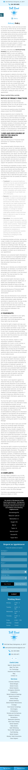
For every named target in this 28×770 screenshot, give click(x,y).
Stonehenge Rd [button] (14, 512)
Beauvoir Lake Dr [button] (14, 515)
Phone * (3, 563)
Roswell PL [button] (14, 534)
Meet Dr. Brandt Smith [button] (14, 665)
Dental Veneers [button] (14, 734)
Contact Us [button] (14, 675)
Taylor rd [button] (14, 528)
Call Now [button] (7, 768)
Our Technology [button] (14, 669)
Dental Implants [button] (14, 688)
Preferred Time (5, 575)
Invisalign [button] (14, 705)
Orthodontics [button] (14, 711)
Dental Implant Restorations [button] (14, 702)
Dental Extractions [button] (14, 696)
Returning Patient (20, 584)
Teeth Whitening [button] (14, 728)
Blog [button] (14, 673)
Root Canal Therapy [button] (14, 721)
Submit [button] (14, 594)
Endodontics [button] (14, 692)
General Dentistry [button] (14, 700)
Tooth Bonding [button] (14, 732)
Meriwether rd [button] (14, 519)
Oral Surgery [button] (14, 709)
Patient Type (4, 581)
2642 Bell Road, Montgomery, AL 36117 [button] (14, 1)
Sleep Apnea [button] (14, 726)
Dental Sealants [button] (14, 723)
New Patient (7, 584)
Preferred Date (5, 569)
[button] (2, 15)
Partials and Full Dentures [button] (14, 713)
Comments (4, 587)
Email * (3, 557)
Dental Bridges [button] (14, 684)
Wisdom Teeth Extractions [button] (14, 736)
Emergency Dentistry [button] (14, 690)
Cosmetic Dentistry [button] (14, 681)
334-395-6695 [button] (14, 4)
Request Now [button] (21, 768)
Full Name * (4, 551)
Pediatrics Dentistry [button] (14, 715)
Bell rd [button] (14, 525)
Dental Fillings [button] (14, 698)
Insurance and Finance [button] (14, 671)
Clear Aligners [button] (14, 738)
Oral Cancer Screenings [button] (14, 707)
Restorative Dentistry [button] (14, 719)
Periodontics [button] (14, 717)
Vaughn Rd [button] (14, 522)
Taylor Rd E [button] (14, 537)
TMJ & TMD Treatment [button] (14, 730)
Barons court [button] (14, 531)
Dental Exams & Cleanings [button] (14, 694)
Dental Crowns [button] (14, 686)
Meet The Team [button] (14, 667)
